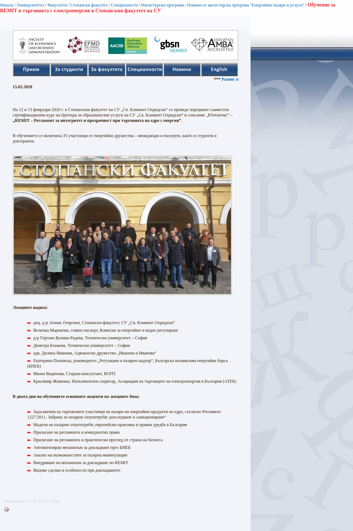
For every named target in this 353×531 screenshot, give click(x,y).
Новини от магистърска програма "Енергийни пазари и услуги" (245, 5)
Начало (6, 5)
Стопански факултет (89, 5)
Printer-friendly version (8, 509)
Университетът (30, 5)
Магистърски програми (162, 5)
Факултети (57, 5)
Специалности (124, 5)
